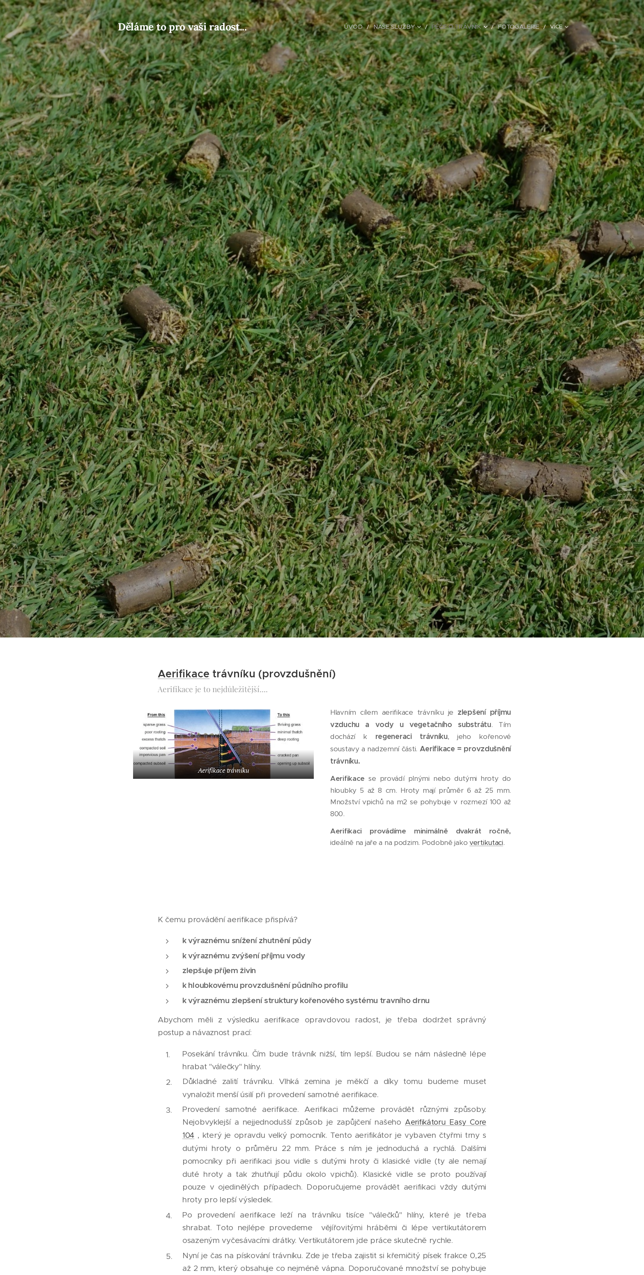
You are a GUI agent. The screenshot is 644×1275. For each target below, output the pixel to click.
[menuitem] (312, 26)
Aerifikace (183, 673)
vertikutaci (486, 842)
